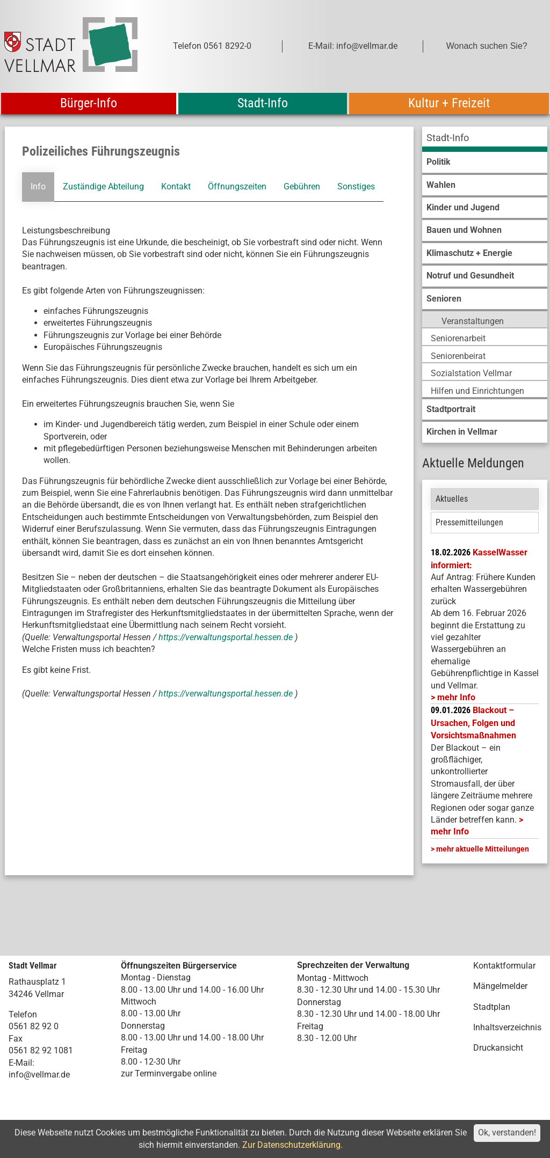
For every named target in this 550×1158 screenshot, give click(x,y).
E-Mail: (21, 1063)
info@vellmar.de (39, 1074)
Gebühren (302, 186)
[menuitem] (484, 139)
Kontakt (176, 186)
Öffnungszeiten (237, 186)
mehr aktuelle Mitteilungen (482, 849)
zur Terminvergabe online (168, 1073)
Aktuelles (452, 499)
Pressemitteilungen (469, 522)
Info (38, 186)
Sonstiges (356, 186)
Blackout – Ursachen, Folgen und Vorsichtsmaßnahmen (473, 723)
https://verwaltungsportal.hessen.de (226, 637)
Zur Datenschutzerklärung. (292, 1145)
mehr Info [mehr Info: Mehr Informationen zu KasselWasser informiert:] (456, 697)
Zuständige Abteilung (103, 186)
